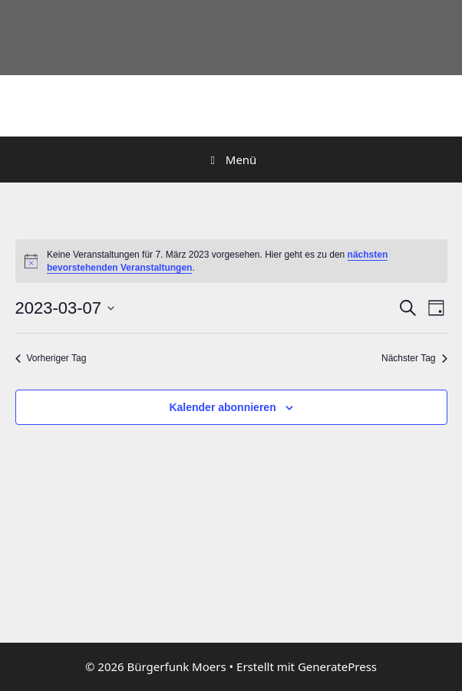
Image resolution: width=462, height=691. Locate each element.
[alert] (231, 261)
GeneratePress (337, 666)
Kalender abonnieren (222, 407)
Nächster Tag (414, 358)
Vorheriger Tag (51, 358)
